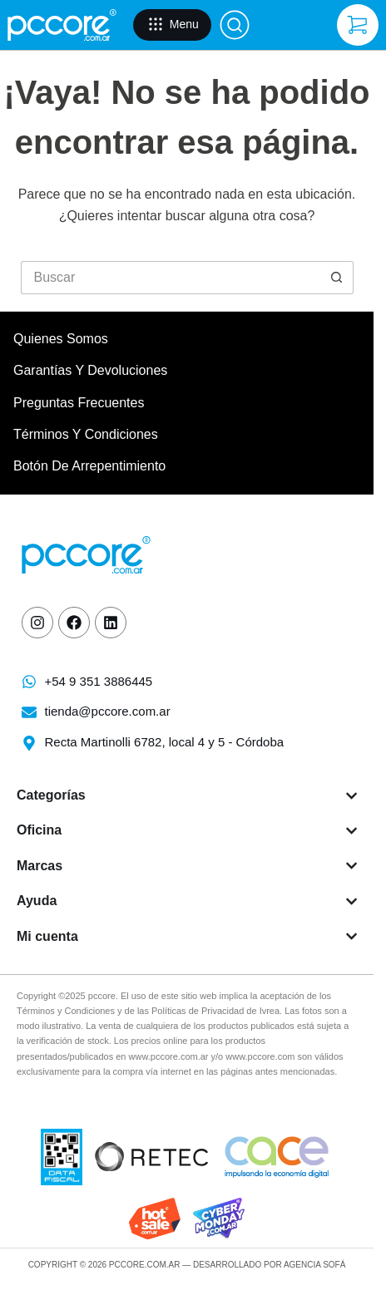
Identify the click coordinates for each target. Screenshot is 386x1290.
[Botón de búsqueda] (337, 277)
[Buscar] (235, 25)
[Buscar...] (170, 277)
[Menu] (172, 25)
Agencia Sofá (314, 1264)
